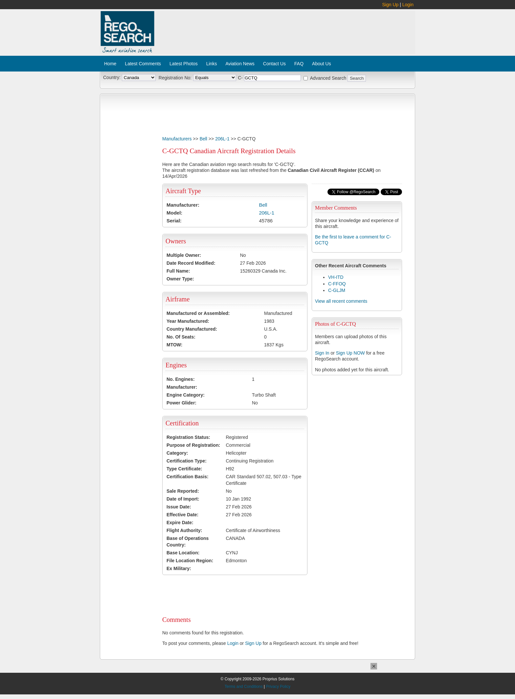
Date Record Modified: (191, 263)
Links (211, 63)
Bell (203, 138)
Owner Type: (180, 278)
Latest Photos (183, 63)
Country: (112, 77)
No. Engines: (181, 379)
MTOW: (174, 344)
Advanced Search (328, 78)
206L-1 (222, 138)
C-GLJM (336, 290)
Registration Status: (188, 437)
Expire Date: (180, 522)
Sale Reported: (183, 491)
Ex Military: (179, 568)
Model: (174, 213)
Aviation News (239, 63)
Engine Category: (186, 395)
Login (408, 4)
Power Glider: (181, 402)
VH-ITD (336, 277)
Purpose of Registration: (193, 445)
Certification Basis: (188, 476)
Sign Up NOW (350, 353)
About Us (321, 63)
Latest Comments (143, 63)
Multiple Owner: (184, 255)
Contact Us (274, 63)
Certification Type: (187, 460)
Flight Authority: (184, 530)
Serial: (174, 220)
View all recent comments (341, 301)
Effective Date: (182, 514)
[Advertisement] (285, 29)
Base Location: (183, 552)
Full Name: (178, 271)
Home (110, 63)
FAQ (298, 63)
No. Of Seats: (181, 336)
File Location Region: (190, 560)
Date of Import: (183, 499)
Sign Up (390, 4)
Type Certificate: (184, 468)
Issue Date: (179, 506)
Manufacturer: (183, 205)
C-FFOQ (337, 283)
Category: (177, 453)
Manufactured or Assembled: (198, 313)
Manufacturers (176, 138)
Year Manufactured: (188, 321)
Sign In (322, 353)
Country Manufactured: (192, 329)
